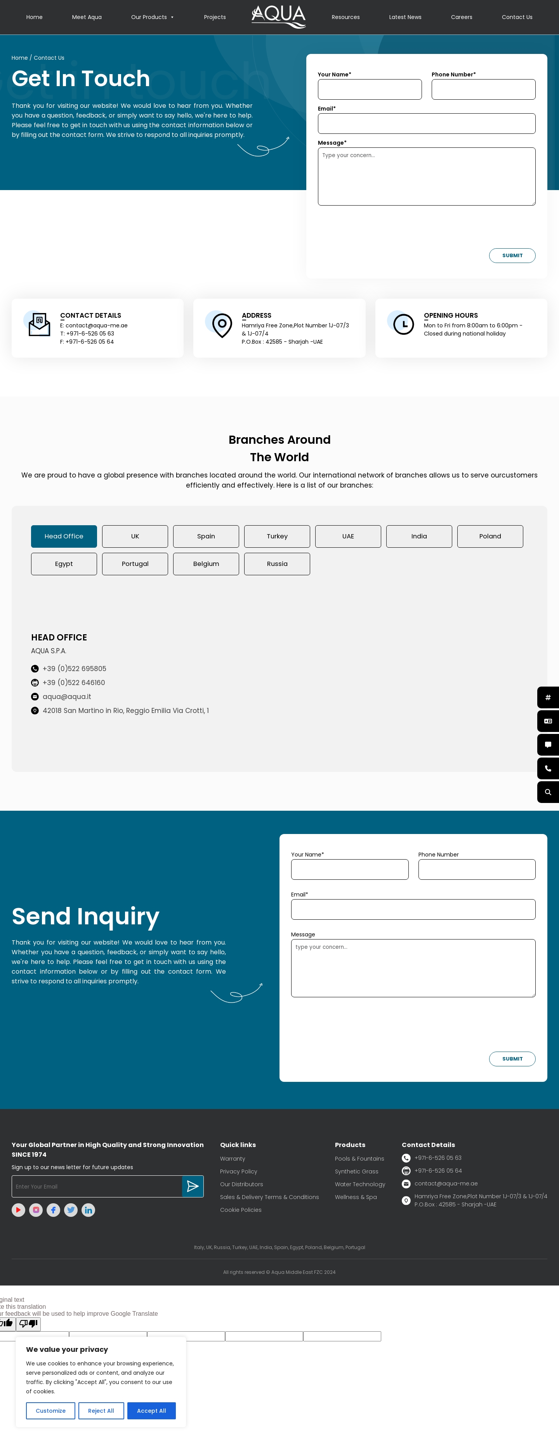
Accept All (151, 1411)
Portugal (135, 565)
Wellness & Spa (356, 1199)
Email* (327, 109)
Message (303, 936)
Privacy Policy (238, 1173)
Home (34, 17)
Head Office (64, 537)
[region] (101, 1382)
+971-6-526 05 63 (432, 1160)
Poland (490, 537)
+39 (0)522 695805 (68, 671)
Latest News (405, 17)
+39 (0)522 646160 (68, 685)
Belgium (206, 565)
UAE (348, 537)
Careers (461, 17)
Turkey (277, 537)
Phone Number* (454, 75)
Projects (215, 17)
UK (135, 537)
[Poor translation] (28, 1326)
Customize (51, 1411)
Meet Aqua (87, 17)
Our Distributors (241, 1186)
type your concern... (413, 970)
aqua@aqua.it (61, 699)
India (419, 537)
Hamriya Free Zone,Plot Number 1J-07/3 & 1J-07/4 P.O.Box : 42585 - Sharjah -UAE (474, 1202)
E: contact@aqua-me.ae (94, 326)
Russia (277, 565)
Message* (332, 143)
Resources (346, 17)
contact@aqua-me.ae (440, 1185)
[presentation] (377, 230)
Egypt (64, 565)
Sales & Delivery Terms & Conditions (269, 1199)
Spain (206, 537)
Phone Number (438, 856)
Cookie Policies (241, 1212)
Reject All (101, 1411)
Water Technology (360, 1186)
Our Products (153, 17)
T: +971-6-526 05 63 (87, 334)
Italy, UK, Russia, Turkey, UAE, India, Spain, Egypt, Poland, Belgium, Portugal (279, 1249)
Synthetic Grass (356, 1173)
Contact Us (517, 17)
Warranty (232, 1160)
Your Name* (334, 75)
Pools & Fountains (359, 1160)
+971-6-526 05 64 (432, 1172)
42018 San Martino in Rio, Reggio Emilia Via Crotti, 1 (120, 713)
